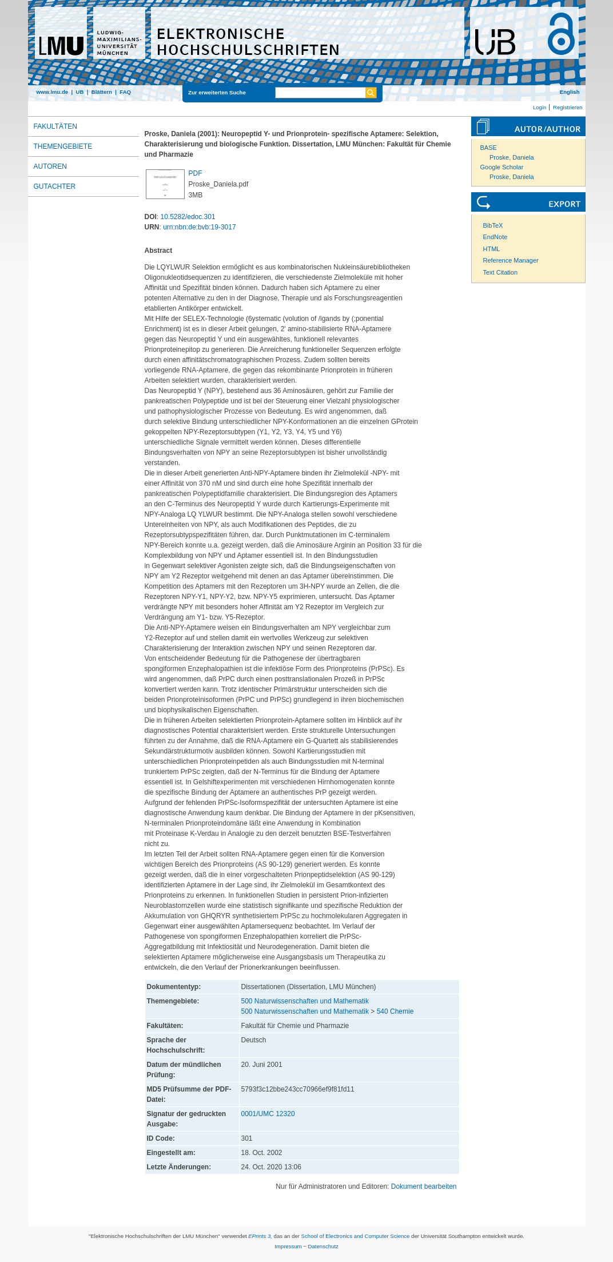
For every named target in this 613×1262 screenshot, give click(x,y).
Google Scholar (502, 167)
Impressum (287, 1246)
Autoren (50, 166)
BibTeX (493, 225)
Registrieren (568, 107)
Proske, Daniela (511, 157)
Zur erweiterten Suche (217, 92)
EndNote (495, 236)
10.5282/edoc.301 (188, 217)
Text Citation (500, 272)
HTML (491, 248)
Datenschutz (323, 1246)
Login (539, 107)
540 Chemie (395, 1011)
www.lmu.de (53, 92)
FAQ (125, 92)
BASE (488, 147)
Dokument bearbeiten (424, 1186)
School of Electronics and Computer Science (355, 1236)
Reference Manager (511, 260)
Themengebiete (63, 146)
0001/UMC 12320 (268, 1114)
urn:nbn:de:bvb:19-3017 (199, 227)
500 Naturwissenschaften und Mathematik (305, 1001)
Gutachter (55, 186)
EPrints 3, (260, 1236)
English (570, 92)
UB (79, 92)
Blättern (101, 92)
